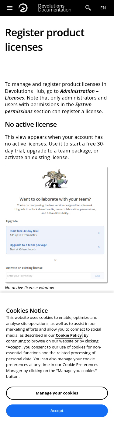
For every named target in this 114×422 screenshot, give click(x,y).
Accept (57, 410)
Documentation (54, 8)
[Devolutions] (23, 8)
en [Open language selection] (103, 8)
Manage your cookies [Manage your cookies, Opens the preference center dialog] (57, 393)
